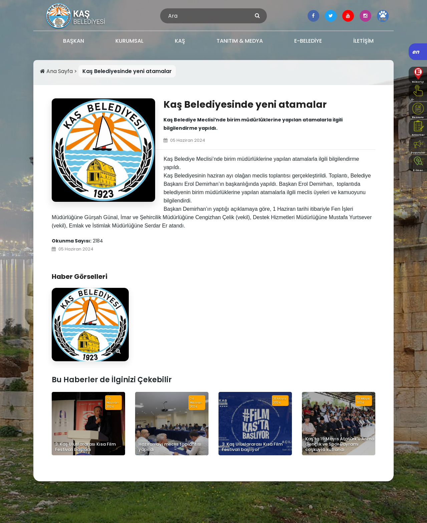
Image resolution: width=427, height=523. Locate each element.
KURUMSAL (129, 41)
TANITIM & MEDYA (240, 41)
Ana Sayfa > (59, 71)
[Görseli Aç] (90, 324)
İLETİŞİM (363, 41)
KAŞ (180, 41)
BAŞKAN (73, 41)
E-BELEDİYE (308, 41)
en (416, 52)
